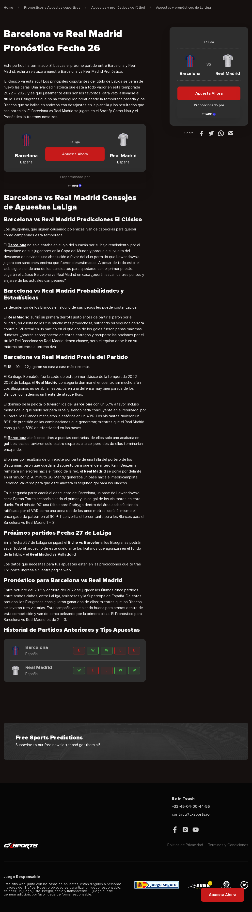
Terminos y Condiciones (228, 844)
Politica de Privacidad (185, 844)
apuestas (69, 564)
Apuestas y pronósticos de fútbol (118, 7)
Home (8, 7)
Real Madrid (47, 382)
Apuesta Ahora (75, 154)
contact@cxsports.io (191, 814)
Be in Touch (183, 798)
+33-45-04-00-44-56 (191, 806)
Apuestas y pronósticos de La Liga (183, 7)
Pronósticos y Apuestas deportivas (52, 7)
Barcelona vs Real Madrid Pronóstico (91, 71)
